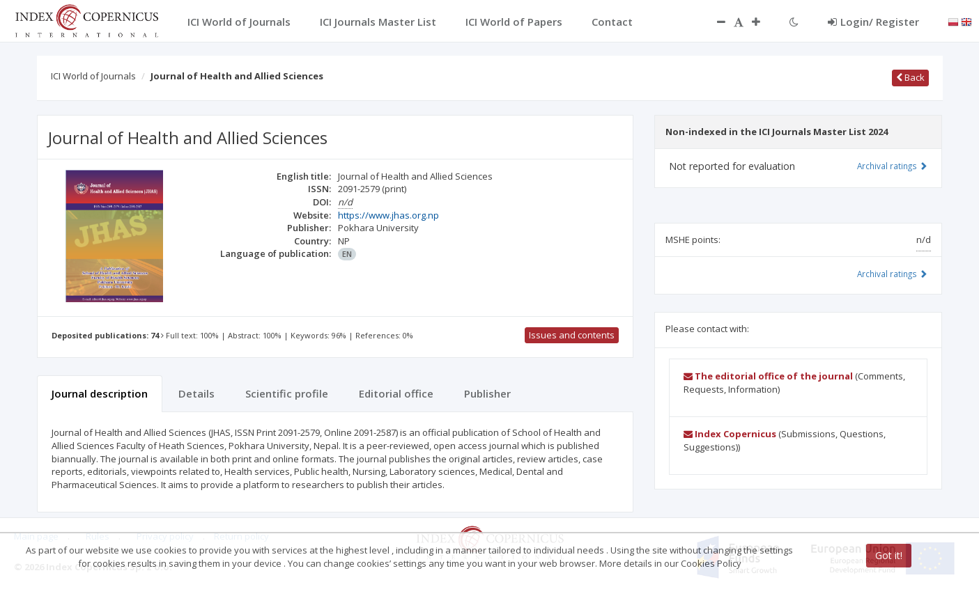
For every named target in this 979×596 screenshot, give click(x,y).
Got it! (888, 555)
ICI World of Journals (93, 76)
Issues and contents (572, 335)
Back (910, 77)
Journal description (100, 393)
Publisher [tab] (487, 393)
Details (196, 393)
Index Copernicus (730, 434)
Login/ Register (873, 22)
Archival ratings (892, 165)
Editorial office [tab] (396, 393)
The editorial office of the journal (768, 376)
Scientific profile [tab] (286, 393)
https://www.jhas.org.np (388, 215)
